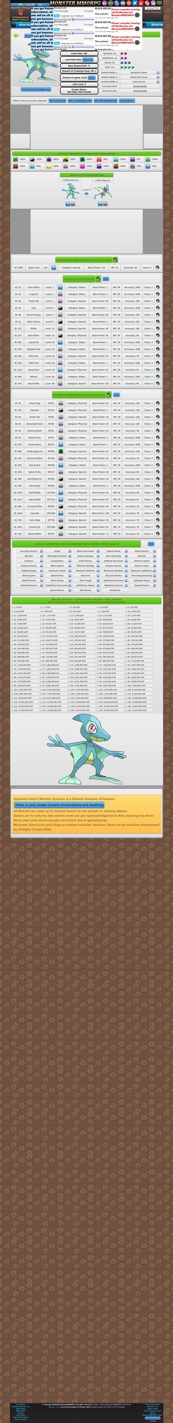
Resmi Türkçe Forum (152, 1411)
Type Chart (20, 1415)
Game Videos (152, 1409)
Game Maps (20, 1409)
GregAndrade (140, 86)
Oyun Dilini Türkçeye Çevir (20, 11)
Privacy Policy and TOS (100, 1407)
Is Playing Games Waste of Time (20, 18)
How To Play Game (20, 1417)
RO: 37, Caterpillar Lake (80, 100)
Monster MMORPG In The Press (118, 1404)
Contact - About (98, 1404)
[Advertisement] (79, 28)
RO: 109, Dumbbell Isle (105, 100)
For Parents (20, 1404)
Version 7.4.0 (153, 8)
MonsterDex (21, 1411)
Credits (122, 1407)
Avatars (21, 1413)
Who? (91, 78)
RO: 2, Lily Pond (57, 100)
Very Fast (87, 60)
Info (40, 5)
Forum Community (152, 1404)
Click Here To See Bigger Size (36, 89)
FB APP (115, 1407)
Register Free (152, 1406)
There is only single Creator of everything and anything (59, 805)
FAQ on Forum (20, 1419)
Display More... (127, 100)
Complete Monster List (21, 1406)
